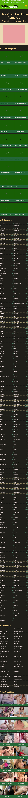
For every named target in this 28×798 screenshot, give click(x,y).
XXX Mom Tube (4, 631)
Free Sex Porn (3, 654)
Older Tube (3, 636)
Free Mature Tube (18, 666)
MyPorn (2, 666)
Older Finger (17, 659)
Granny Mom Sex (4, 651)
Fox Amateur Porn (18, 628)
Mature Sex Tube (18, 679)
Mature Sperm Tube (5, 676)
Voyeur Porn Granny (19, 639)
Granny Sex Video (18, 631)
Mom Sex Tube (4, 684)
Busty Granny (3, 681)
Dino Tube (16, 674)
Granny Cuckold (18, 636)
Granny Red (3, 634)
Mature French (3, 646)
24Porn (16, 684)
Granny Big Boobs (4, 671)
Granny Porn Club (4, 639)
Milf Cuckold (17, 669)
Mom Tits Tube (4, 659)
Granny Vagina (17, 664)
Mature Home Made (20, 2)
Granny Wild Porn (4, 664)
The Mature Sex (4, 644)
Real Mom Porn (18, 634)
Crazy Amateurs (4, 641)
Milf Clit (16, 644)
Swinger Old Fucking (19, 649)
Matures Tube (3, 656)
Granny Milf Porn (4, 679)
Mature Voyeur (4, 661)
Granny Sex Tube (18, 646)
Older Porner (17, 651)
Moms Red (3, 669)
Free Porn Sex (17, 656)
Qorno (15, 654)
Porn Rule (16, 671)
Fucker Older (17, 641)
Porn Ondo (17, 686)
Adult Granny (3, 649)
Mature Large (17, 661)
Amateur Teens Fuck (10, 2)
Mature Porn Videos (5, 686)
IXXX (15, 681)
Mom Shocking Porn (5, 674)
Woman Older (17, 676)
